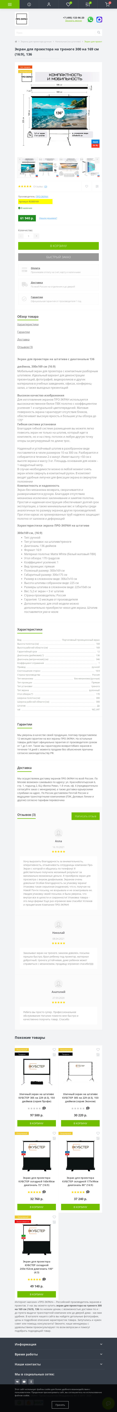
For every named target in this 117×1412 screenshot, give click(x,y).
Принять (60, 1404)
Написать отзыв (85, 816)
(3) (45, 186)
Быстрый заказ (58, 257)
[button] (48, 4)
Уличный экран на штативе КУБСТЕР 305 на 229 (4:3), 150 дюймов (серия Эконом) (80, 1097)
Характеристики (28, 324)
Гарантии (37, 297)
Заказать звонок (73, 20)
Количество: (25, 230)
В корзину (58, 246)
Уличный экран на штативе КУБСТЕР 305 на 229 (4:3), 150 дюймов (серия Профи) (37, 1097)
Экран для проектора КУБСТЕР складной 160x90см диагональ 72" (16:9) (37, 1181)
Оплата (35, 268)
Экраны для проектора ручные (36, 41)
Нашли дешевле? (48, 218)
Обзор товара (27, 316)
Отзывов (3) (25, 347)
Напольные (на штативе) (68, 41)
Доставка (37, 282)
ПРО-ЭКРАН (42, 196)
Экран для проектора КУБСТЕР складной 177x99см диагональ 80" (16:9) (80, 1181)
